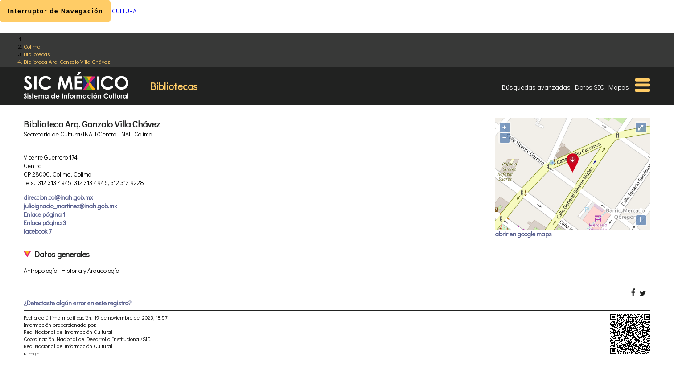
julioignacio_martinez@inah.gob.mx (70, 205)
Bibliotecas (37, 54)
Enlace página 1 (44, 214)
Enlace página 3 (45, 222)
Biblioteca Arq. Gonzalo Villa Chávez (67, 61)
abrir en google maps (523, 234)
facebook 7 (38, 231)
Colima (32, 46)
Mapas (618, 86)
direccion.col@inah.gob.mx (58, 197)
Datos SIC (589, 86)
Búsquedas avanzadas (536, 86)
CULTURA (124, 11)
